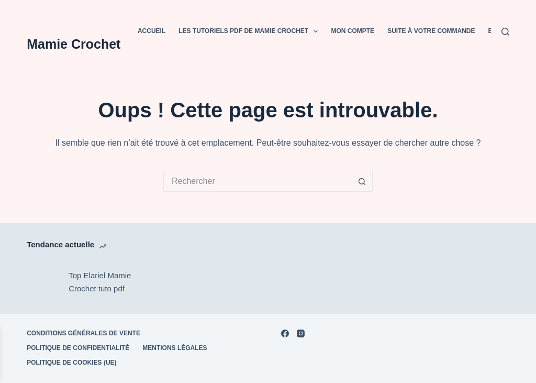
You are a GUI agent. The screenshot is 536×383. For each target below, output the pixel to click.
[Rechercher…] (257, 181)
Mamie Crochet (73, 44)
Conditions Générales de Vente (83, 333)
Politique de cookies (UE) (71, 362)
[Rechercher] (505, 32)
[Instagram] (301, 333)
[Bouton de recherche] (362, 181)
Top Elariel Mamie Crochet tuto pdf (100, 282)
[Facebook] (285, 333)
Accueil (151, 31)
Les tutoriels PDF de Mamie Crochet (250, 31)
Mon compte (352, 31)
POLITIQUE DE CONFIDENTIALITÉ (78, 348)
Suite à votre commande (431, 31)
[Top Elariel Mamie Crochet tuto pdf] (42, 282)
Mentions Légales (174, 348)
